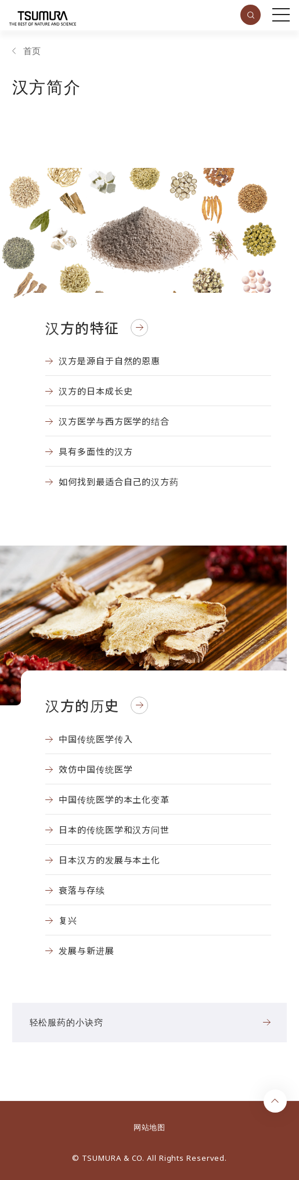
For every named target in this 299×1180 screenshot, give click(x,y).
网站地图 (149, 1127)
